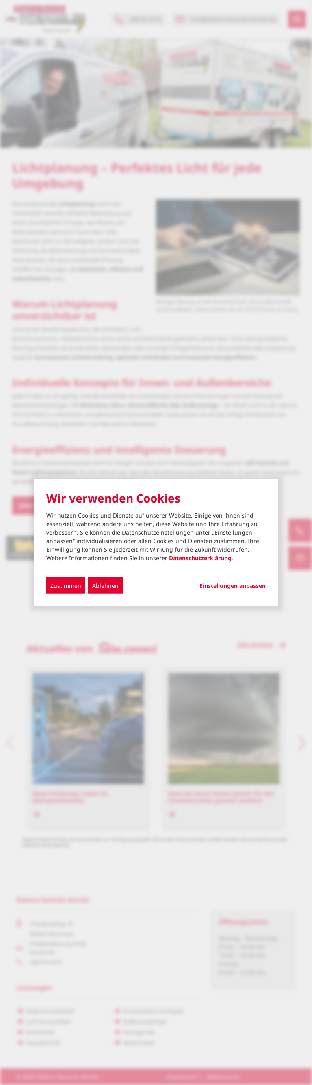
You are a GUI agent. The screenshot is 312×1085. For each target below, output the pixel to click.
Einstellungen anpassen (232, 586)
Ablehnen (105, 585)
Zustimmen (65, 585)
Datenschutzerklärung (200, 558)
